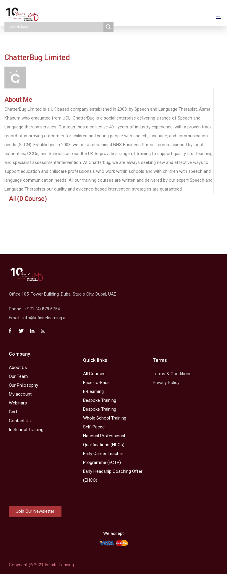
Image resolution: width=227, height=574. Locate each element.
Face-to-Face (96, 382)
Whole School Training (104, 418)
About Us (18, 367)
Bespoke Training (99, 400)
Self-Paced (94, 427)
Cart (13, 412)
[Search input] (55, 27)
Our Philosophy (23, 385)
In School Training (26, 429)
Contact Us (20, 420)
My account (20, 394)
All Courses (94, 373)
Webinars (18, 403)
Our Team (18, 376)
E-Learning (93, 391)
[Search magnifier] (108, 27)
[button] (35, 511)
